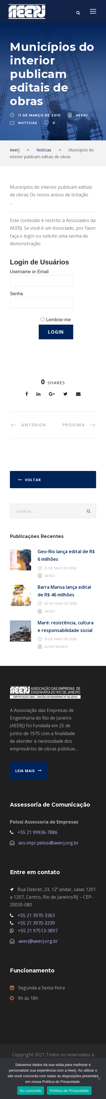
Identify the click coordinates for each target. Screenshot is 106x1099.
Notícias (27, 123)
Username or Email (29, 271)
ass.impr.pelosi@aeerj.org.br (48, 843)
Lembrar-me (58, 319)
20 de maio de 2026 (60, 603)
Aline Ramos (56, 647)
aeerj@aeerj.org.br (38, 941)
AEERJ (49, 576)
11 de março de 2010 (39, 115)
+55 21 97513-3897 (38, 931)
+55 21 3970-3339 (36, 923)
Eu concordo (31, 1091)
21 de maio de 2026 (60, 568)
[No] (99, 1078)
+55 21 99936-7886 (37, 832)
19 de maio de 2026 (60, 639)
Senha (16, 293)
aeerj (82, 115)
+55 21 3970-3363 (36, 915)
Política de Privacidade (69, 1091)
